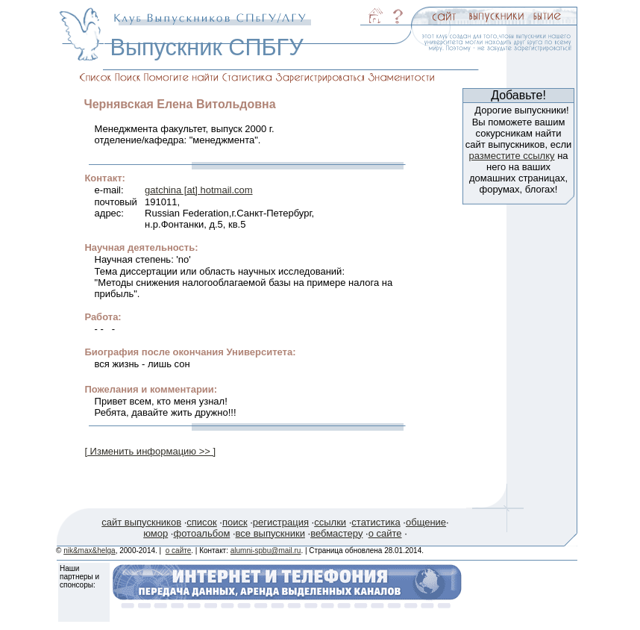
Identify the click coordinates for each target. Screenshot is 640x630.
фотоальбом (201, 533)
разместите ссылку (511, 155)
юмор (155, 533)
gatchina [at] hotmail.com (199, 190)
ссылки (330, 522)
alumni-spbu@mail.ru (265, 550)
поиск (235, 522)
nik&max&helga (89, 550)
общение (426, 522)
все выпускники (270, 533)
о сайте (385, 533)
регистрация (281, 522)
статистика (375, 522)
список (201, 522)
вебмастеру (336, 533)
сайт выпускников (141, 522)
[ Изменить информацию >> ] (150, 451)
